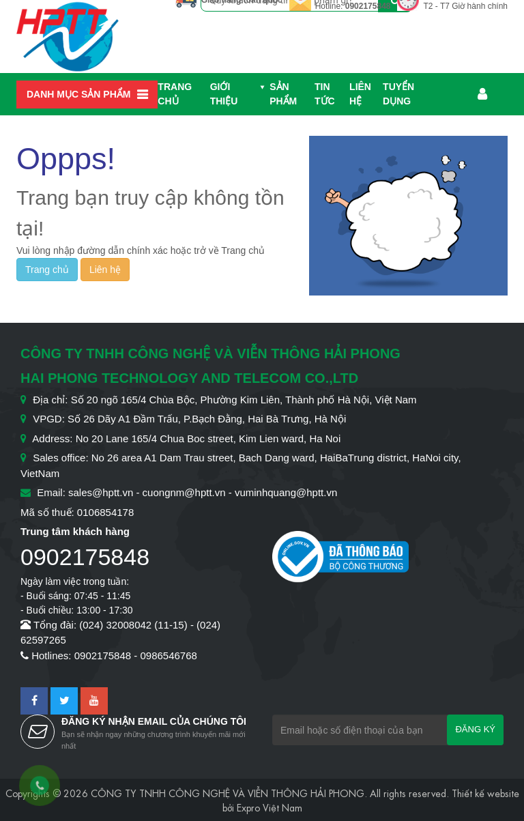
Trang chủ (175, 93)
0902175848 (368, 6)
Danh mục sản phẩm (78, 94)
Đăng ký (475, 729)
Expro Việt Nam (269, 807)
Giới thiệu (224, 93)
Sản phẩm (283, 93)
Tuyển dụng (398, 93)
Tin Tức (325, 93)
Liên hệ (360, 93)
